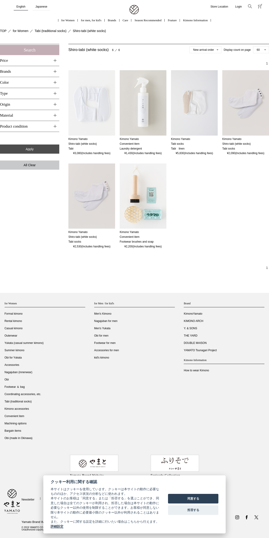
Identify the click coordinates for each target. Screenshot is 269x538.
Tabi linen (177, 148)
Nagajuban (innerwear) (18, 372)
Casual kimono (14, 328)
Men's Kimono (102, 313)
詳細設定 (57, 526)
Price (4, 60)
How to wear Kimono (196, 370)
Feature (172, 20)
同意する (193, 498)
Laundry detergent (131, 148)
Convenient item (14, 416)
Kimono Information (195, 20)
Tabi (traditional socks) (50, 31)
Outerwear (11, 335)
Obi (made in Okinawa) (19, 438)
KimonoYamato (193, 313)
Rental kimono (13, 321)
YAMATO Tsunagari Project (200, 350)
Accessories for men (106, 350)
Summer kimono (14, 350)
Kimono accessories (17, 408)
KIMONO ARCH (193, 321)
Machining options (16, 423)
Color (4, 82)
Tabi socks (228, 148)
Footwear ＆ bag (15, 386)
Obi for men (101, 335)
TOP (3, 31)
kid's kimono (101, 357)
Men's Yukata (102, 328)
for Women (68, 20)
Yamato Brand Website (36, 522)
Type (4, 93)
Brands (112, 20)
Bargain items (13, 430)
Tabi (70, 148)
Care (125, 20)
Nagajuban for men (105, 321)
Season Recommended (147, 20)
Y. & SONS (190, 328)
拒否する (193, 510)
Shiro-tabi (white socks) (89, 31)
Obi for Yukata (13, 357)
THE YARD (190, 335)
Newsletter (27, 499)
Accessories (12, 365)
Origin (5, 104)
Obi (7, 379)
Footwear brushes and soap (137, 241)
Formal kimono (14, 313)
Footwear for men (105, 343)
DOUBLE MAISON (195, 343)
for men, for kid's (91, 20)
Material (6, 115)
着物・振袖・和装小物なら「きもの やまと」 (134, 10)
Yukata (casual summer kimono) (24, 343)
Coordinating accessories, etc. (23, 394)
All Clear (30, 165)
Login (238, 6)
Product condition (14, 126)
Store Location (219, 6)
